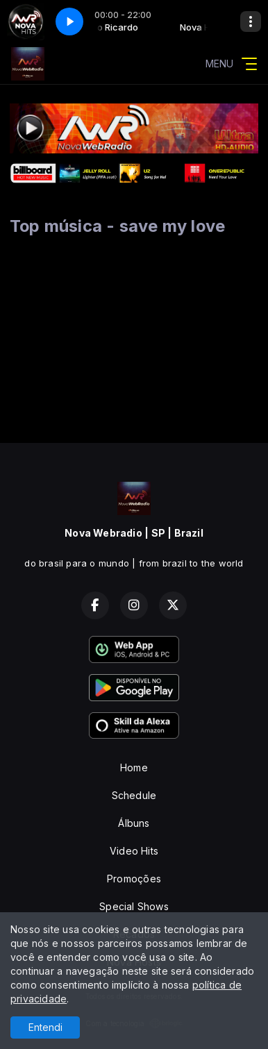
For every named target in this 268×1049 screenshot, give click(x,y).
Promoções (134, 878)
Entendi (45, 1027)
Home (134, 767)
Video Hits (134, 851)
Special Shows (134, 906)
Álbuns (133, 823)
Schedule (134, 795)
